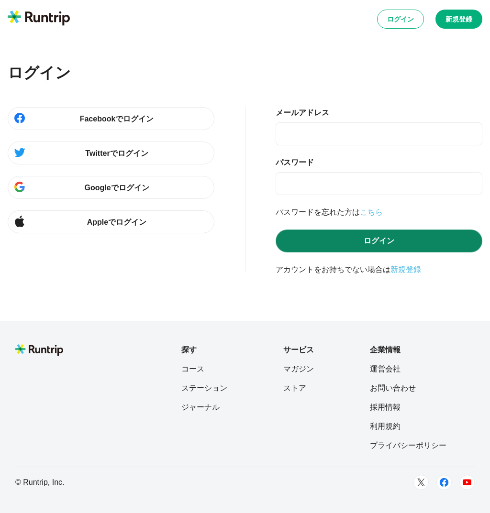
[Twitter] (421, 482)
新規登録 (458, 19)
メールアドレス (302, 113)
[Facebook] (444, 482)
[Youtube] (467, 482)
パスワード (295, 162)
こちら (371, 212)
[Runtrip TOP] (39, 19)
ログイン (400, 19)
